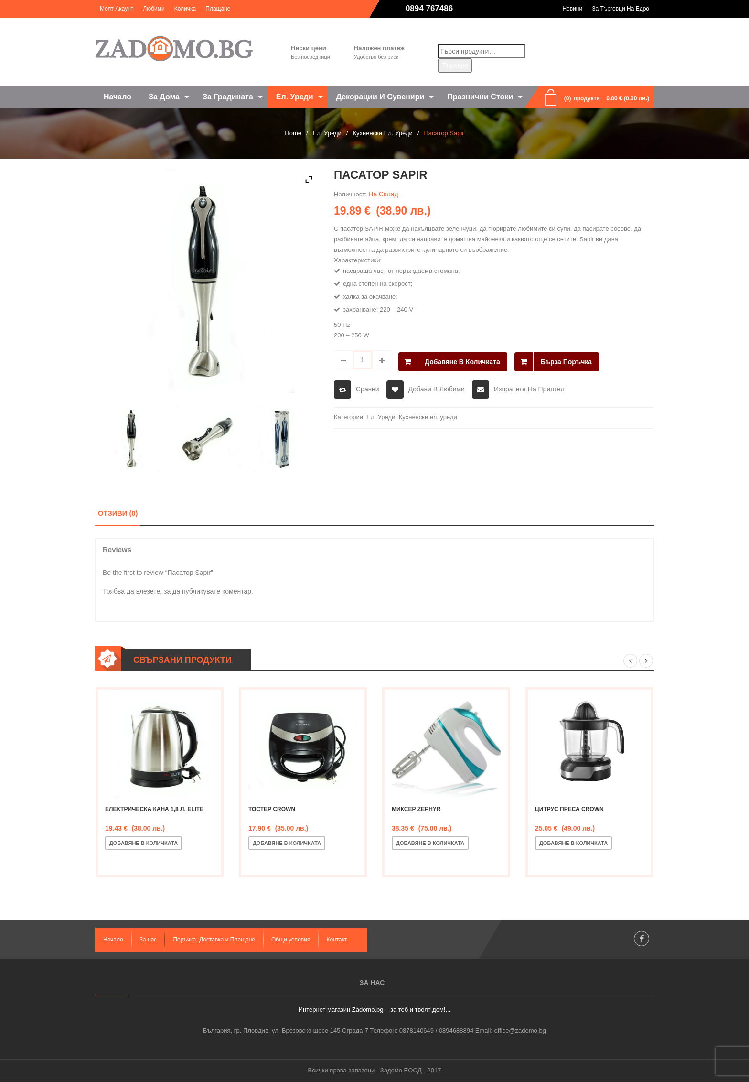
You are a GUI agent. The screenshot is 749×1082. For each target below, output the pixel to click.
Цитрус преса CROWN (569, 809)
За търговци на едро (620, 8)
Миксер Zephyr (416, 809)
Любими (153, 8)
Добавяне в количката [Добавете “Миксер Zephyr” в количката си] (430, 843)
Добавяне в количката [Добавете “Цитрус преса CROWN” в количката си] (573, 843)
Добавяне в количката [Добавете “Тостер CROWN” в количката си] (287, 843)
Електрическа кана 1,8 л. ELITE (154, 809)
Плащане (217, 8)
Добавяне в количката (462, 360)
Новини (572, 8)
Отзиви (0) (117, 513)
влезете (148, 591)
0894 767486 (429, 8)
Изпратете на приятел (529, 387)
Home (293, 133)
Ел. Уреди (327, 133)
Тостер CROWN (271, 809)
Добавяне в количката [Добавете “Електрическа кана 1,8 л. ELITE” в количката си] (143, 843)
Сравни (367, 387)
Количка (185, 8)
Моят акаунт (116, 8)
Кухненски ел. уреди (382, 133)
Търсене (455, 65)
